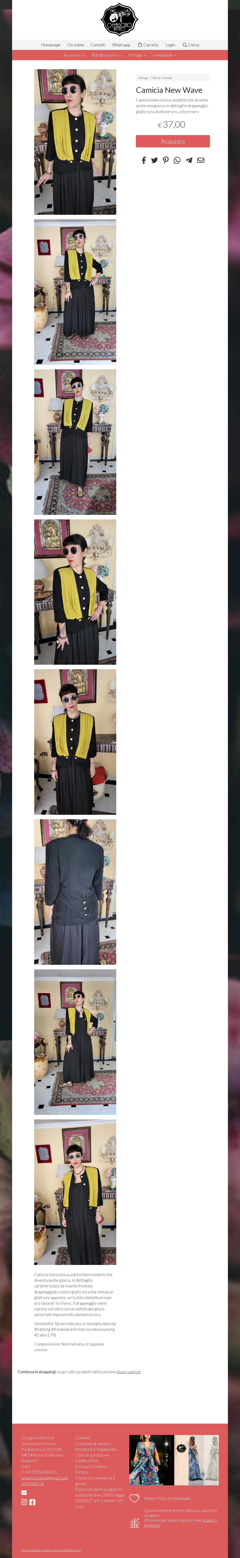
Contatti (98, 44)
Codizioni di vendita (93, 1443)
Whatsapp (121, 44)
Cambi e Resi (86, 1460)
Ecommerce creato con (51, 1550)
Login (170, 44)
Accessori (74, 54)
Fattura (81, 1471)
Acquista (173, 141)
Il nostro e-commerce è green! (95, 1480)
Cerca (190, 44)
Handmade (165, 54)
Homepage (51, 44)
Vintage (137, 54)
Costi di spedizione (92, 1454)
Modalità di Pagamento (95, 1449)
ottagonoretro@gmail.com (44, 1477)
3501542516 (32, 1483)
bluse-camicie (129, 1371)
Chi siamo (75, 44)
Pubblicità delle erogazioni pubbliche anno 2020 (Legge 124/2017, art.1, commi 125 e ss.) (99, 1498)
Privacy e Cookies (91, 1466)
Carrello (147, 45)
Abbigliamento (106, 54)
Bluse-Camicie (162, 78)
